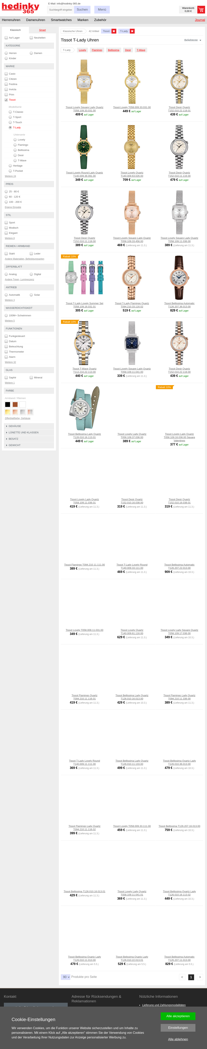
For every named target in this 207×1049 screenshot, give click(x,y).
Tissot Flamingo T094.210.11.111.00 (84, 564)
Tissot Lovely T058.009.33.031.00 (132, 107)
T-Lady (15, 127)
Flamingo (97, 50)
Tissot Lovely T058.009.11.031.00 (84, 630)
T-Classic (16, 112)
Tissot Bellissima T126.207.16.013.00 (179, 826)
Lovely (82, 50)
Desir (128, 50)
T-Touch (15, 122)
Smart (42, 30)
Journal (200, 20)
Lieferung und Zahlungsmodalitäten (164, 1005)
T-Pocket (16, 171)
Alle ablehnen (178, 1039)
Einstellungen (178, 1028)
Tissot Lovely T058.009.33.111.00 (132, 826)
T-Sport (15, 117)
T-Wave (141, 50)
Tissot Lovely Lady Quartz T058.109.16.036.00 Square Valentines (179, 437)
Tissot (10, 99)
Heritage (16, 165)
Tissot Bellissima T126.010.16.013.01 (84, 891)
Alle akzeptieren (178, 1016)
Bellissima (113, 50)
